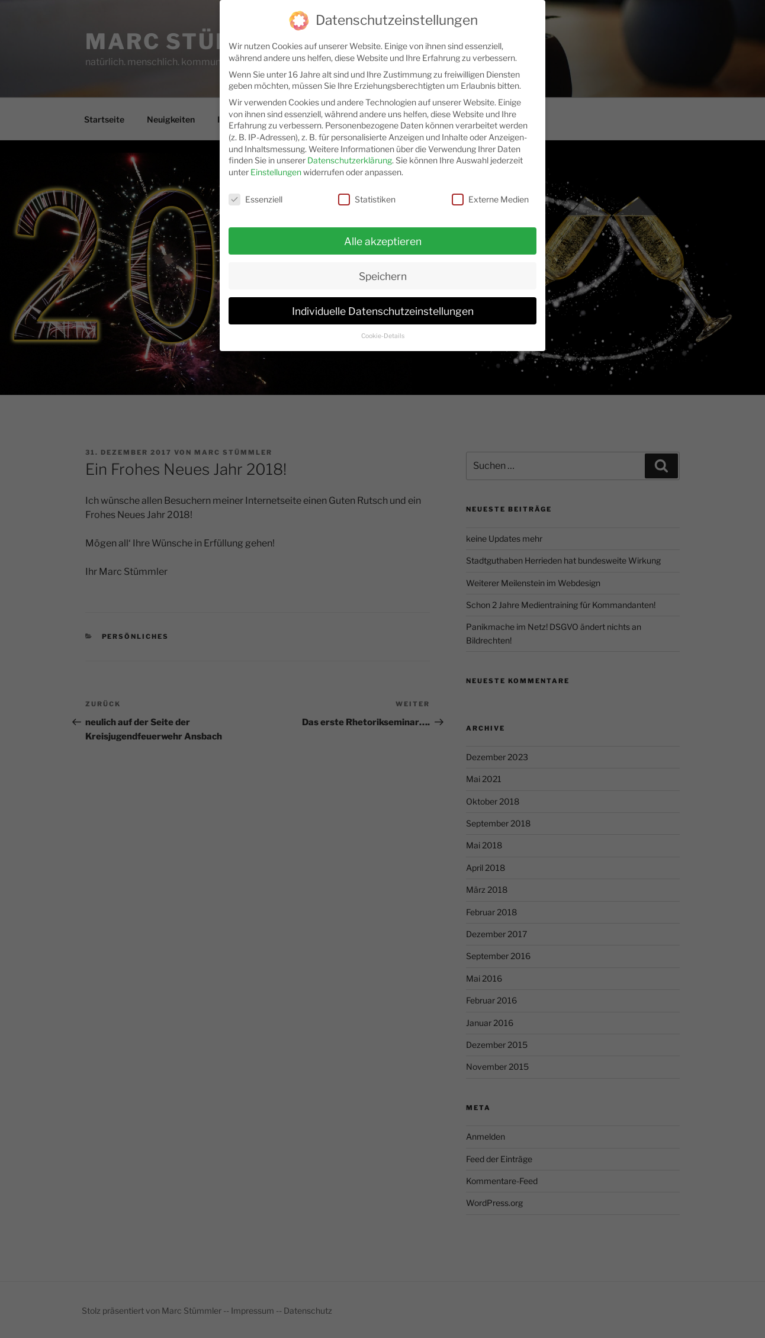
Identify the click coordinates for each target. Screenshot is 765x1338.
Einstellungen (275, 163)
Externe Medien (490, 190)
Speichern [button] (383, 267)
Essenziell (255, 190)
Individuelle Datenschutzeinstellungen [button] (383, 302)
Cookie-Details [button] (382, 328)
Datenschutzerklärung (349, 152)
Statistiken (367, 190)
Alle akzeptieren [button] (383, 232)
